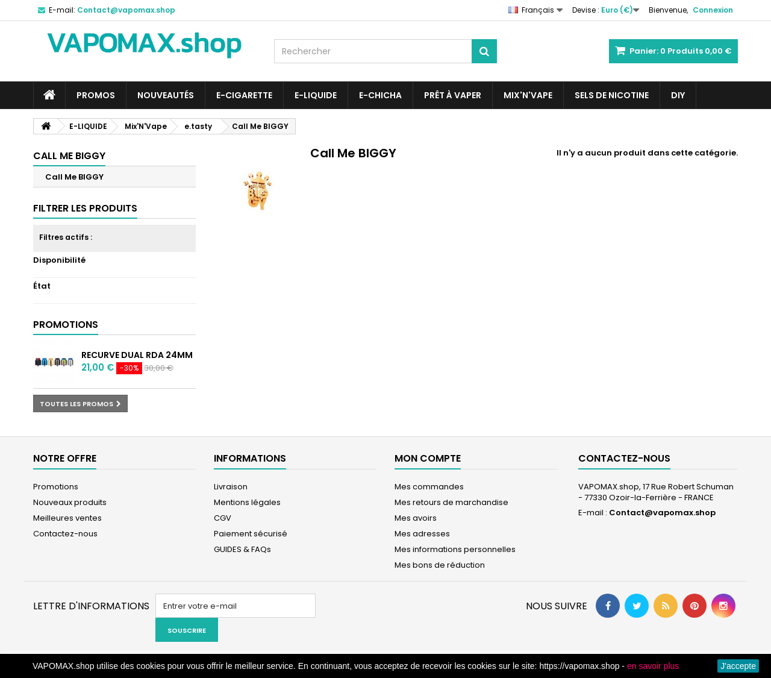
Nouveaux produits (70, 502)
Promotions (65, 324)
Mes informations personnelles (455, 549)
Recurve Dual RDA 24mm (137, 355)
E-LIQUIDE (316, 95)
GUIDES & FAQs (242, 549)
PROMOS (95, 95)
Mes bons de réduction (440, 565)
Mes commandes (429, 486)
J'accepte (738, 666)
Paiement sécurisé (250, 533)
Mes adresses (422, 533)
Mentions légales (247, 502)
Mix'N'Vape (528, 95)
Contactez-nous (65, 533)
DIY (678, 95)
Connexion (713, 10)
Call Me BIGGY (74, 177)
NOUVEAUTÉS (165, 95)
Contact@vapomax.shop (662, 512)
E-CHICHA (380, 95)
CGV (222, 518)
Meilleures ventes (67, 518)
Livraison (231, 486)
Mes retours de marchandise (451, 502)
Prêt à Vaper (452, 95)
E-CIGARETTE (244, 95)
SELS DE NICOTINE (612, 95)
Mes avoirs (416, 518)
